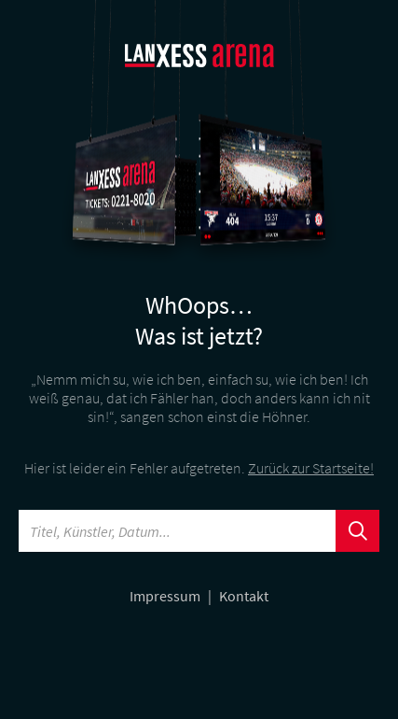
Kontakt (243, 595)
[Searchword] (177, 531)
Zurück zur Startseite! (311, 467)
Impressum (166, 595)
